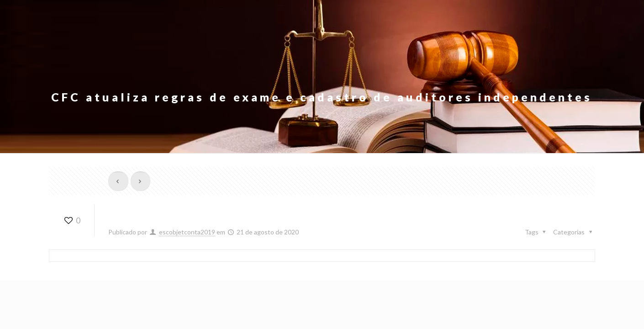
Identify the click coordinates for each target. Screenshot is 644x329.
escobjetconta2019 (187, 232)
